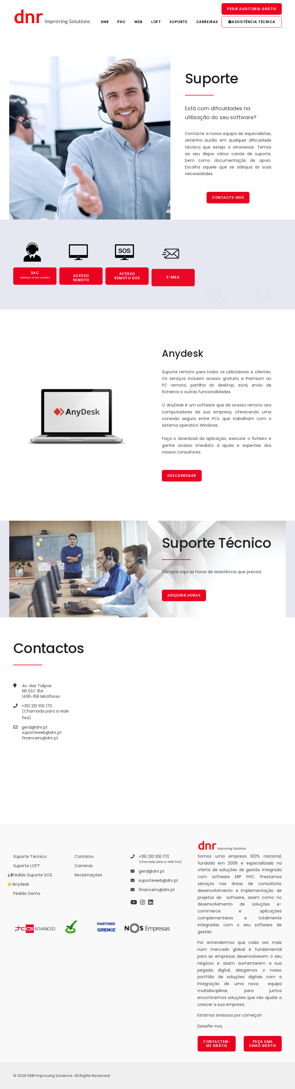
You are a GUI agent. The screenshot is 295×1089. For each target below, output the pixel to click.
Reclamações (88, 875)
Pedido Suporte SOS (32, 875)
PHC (121, 21)
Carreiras (207, 21)
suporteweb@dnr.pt (42, 732)
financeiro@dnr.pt (40, 738)
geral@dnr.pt (35, 727)
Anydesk (20, 884)
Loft (156, 21)
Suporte (178, 21)
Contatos (84, 856)
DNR (105, 21)
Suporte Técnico (30, 856)
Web (138, 21)
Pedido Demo (26, 893)
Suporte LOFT (26, 866)
